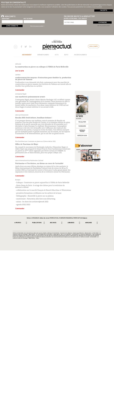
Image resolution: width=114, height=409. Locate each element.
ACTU (57, 55)
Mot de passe (28, 18)
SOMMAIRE (82, 126)
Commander (19, 90)
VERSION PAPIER (82, 130)
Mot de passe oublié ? (37, 26)
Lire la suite (19, 71)
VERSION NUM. (82, 135)
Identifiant (5, 18)
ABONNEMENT (27, 55)
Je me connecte (12, 26)
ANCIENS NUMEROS (80, 55)
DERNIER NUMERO (43, 55)
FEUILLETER (82, 122)
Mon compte (93, 46)
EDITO (66, 55)
